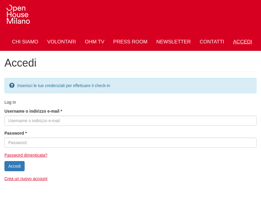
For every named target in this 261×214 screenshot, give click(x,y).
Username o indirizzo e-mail (33, 111)
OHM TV (94, 42)
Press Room (130, 42)
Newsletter (173, 42)
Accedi (242, 42)
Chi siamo (25, 42)
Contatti (212, 42)
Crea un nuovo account (25, 178)
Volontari (61, 42)
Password (15, 133)
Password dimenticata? (25, 155)
